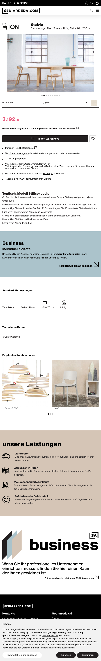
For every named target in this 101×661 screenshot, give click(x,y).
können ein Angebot (19, 153)
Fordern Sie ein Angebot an (75, 266)
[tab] (42, 95)
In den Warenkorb (45, 139)
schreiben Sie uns (29, 168)
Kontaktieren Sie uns (40, 179)
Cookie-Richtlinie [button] (50, 635)
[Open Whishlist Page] (91, 3)
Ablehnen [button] (66, 655)
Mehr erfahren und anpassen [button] (22, 655)
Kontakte (8, 613)
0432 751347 (21, 3)
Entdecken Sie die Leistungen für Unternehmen (69, 578)
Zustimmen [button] (88, 655)
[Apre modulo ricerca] (91, 11)
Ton (48, 164)
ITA (4, 3)
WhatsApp (48, 174)
